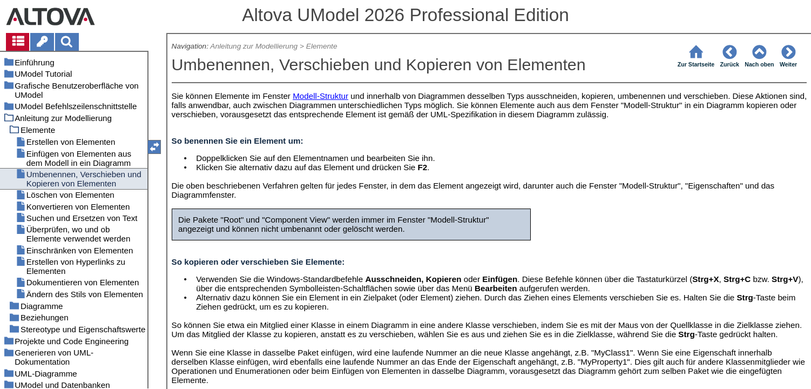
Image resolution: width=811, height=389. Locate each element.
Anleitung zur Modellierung (254, 46)
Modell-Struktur (320, 95)
